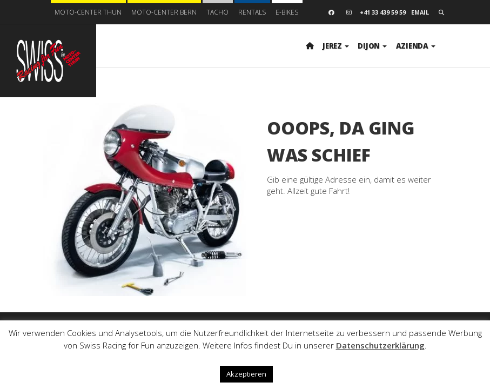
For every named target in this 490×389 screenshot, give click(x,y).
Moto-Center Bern (164, 12)
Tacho (217, 12)
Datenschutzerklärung (380, 345)
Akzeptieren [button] (246, 374)
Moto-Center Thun (88, 12)
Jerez (335, 46)
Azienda (415, 46)
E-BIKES (287, 12)
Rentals (252, 12)
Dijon (372, 46)
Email (420, 12)
